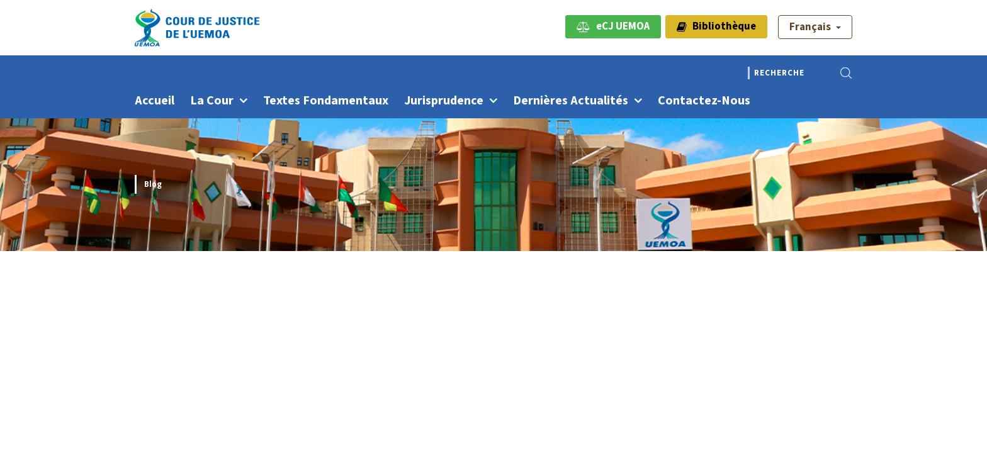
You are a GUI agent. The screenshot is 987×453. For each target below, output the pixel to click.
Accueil (154, 100)
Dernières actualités (570, 100)
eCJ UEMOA (613, 26)
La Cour (212, 100)
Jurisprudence (443, 100)
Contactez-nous (704, 100)
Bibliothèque (716, 26)
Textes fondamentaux (325, 100)
